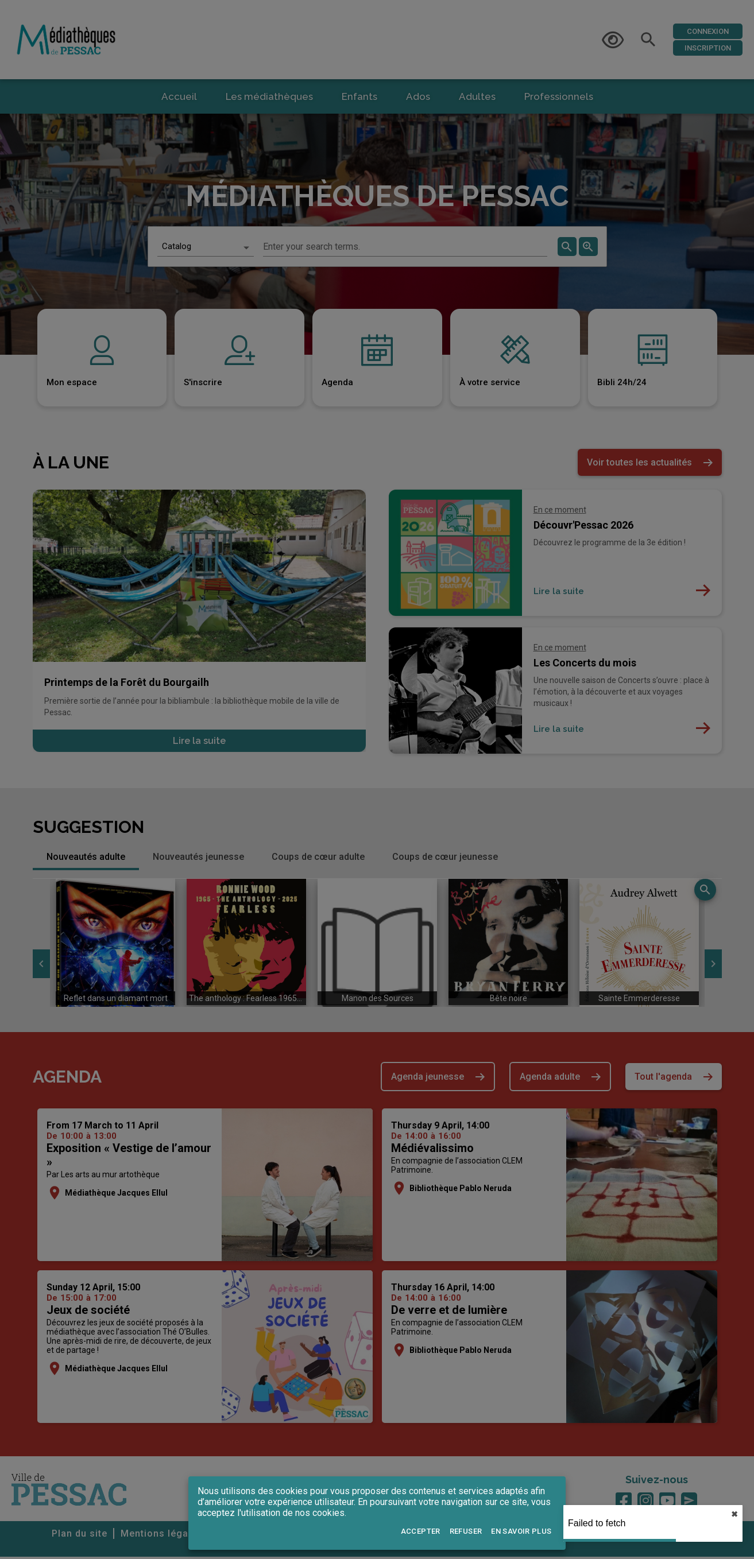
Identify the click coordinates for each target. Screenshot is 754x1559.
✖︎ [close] (734, 1514)
